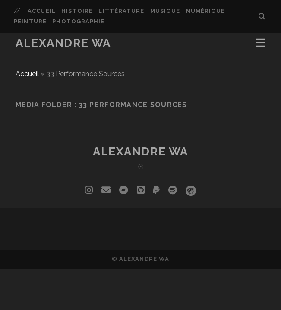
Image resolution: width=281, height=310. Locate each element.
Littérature (121, 11)
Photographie (78, 21)
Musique (165, 11)
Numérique (205, 11)
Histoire (76, 11)
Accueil (41, 11)
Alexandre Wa (63, 43)
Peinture (30, 21)
